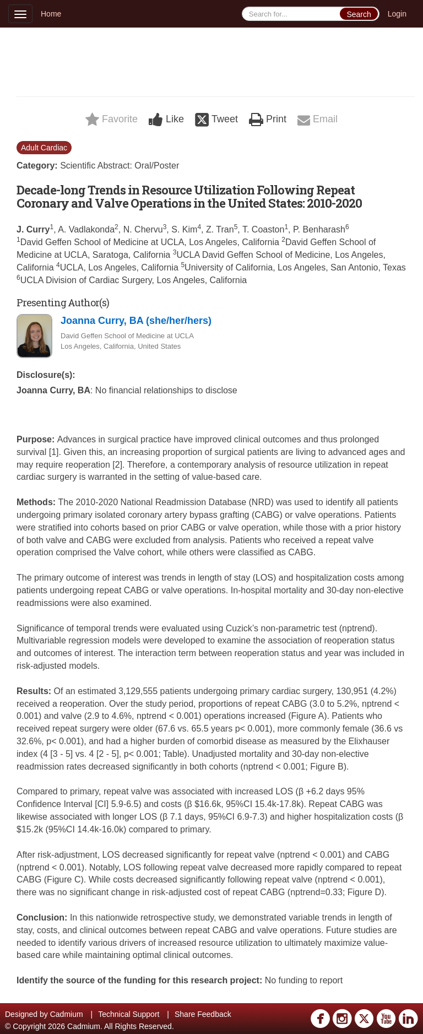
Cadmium (66, 1014)
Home (51, 13)
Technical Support (128, 1014)
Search (358, 14)
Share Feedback (203, 1014)
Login (397, 13)
